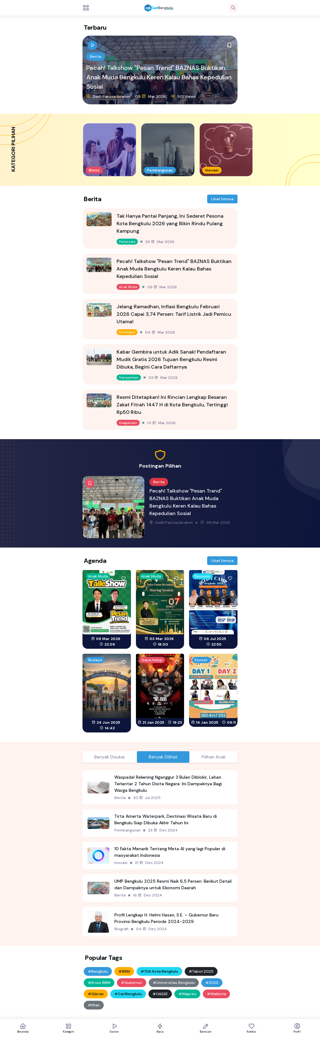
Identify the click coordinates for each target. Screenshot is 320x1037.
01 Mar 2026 (161, 422)
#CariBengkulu (128, 993)
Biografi (121, 928)
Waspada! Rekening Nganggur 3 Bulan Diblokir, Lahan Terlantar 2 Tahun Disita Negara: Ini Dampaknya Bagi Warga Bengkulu (168, 783)
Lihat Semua (222, 198)
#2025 (211, 982)
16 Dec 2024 (147, 895)
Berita (95, 56)
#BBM (124, 971)
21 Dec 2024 (149, 862)
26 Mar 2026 (159, 241)
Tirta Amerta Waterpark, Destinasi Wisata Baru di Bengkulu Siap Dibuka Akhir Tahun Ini (165, 819)
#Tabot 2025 (201, 971)
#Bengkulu (98, 971)
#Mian (94, 1005)
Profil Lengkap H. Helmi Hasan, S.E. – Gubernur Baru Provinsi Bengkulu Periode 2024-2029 (166, 918)
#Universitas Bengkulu (174, 982)
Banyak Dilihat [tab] (163, 757)
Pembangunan (127, 830)
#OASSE (160, 993)
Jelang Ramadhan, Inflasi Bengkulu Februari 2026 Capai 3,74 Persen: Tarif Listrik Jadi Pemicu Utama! (174, 314)
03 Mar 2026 (163, 377)
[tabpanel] (160, 853)
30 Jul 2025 (147, 797)
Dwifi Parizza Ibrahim (108, 96)
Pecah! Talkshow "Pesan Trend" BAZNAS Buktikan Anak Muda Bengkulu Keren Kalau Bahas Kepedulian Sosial (159, 77)
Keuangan (127, 332)
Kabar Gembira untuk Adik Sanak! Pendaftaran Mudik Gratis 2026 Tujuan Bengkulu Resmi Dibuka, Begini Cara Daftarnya (171, 359)
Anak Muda (128, 287)
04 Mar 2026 (160, 332)
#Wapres (187, 993)
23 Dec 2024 (163, 830)
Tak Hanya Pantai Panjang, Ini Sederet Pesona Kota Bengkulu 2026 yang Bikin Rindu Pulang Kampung (170, 223)
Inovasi (121, 862)
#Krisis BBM (99, 982)
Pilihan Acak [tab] (214, 757)
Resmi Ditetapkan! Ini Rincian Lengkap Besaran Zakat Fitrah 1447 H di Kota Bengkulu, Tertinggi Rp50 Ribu (172, 404)
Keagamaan (128, 423)
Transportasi (128, 377)
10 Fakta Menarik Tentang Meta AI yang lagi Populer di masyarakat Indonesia (169, 852)
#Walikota (216, 993)
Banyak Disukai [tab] (109, 757)
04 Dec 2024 (151, 928)
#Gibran (96, 993)
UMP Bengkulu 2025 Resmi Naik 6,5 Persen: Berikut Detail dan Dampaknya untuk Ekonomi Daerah (173, 884)
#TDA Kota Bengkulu (159, 971)
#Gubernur (131, 982)
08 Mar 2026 (150, 96)
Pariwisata (127, 242)
